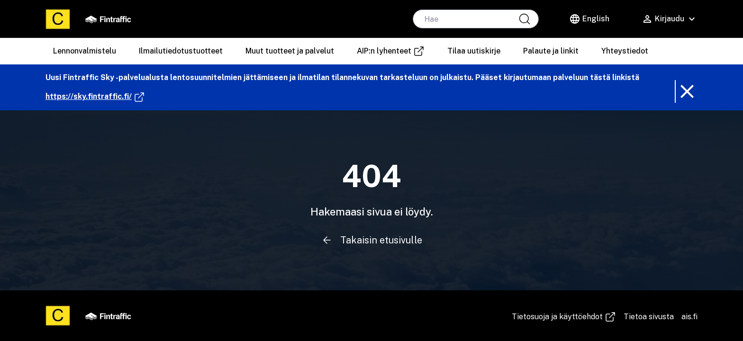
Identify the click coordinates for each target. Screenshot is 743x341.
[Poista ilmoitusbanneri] (686, 91)
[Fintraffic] (108, 19)
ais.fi (689, 316)
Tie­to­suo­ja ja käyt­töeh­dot (564, 317)
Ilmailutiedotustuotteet (181, 50)
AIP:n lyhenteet (394, 51)
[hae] (476, 18)
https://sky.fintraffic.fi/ (95, 97)
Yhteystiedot (624, 50)
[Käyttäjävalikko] (670, 19)
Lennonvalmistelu (84, 50)
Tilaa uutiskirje (473, 50)
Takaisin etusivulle (371, 240)
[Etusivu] (57, 19)
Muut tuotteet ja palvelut (289, 50)
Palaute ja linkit (551, 50)
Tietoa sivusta (649, 316)
